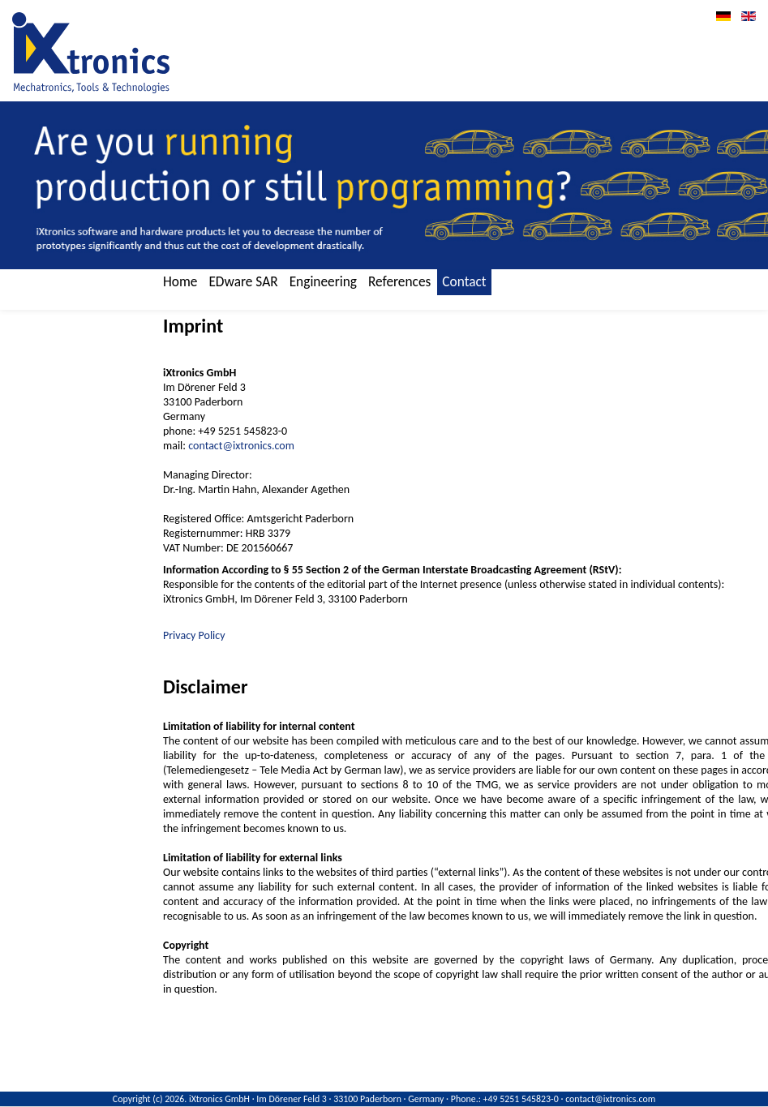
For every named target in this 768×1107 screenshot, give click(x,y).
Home (180, 281)
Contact (464, 281)
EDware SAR (242, 281)
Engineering (323, 281)
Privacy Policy (194, 635)
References (399, 281)
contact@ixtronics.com (241, 446)
